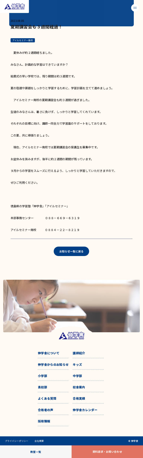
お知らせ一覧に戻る (71, 251)
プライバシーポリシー (16, 441)
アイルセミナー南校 (22, 40)
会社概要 (39, 441)
